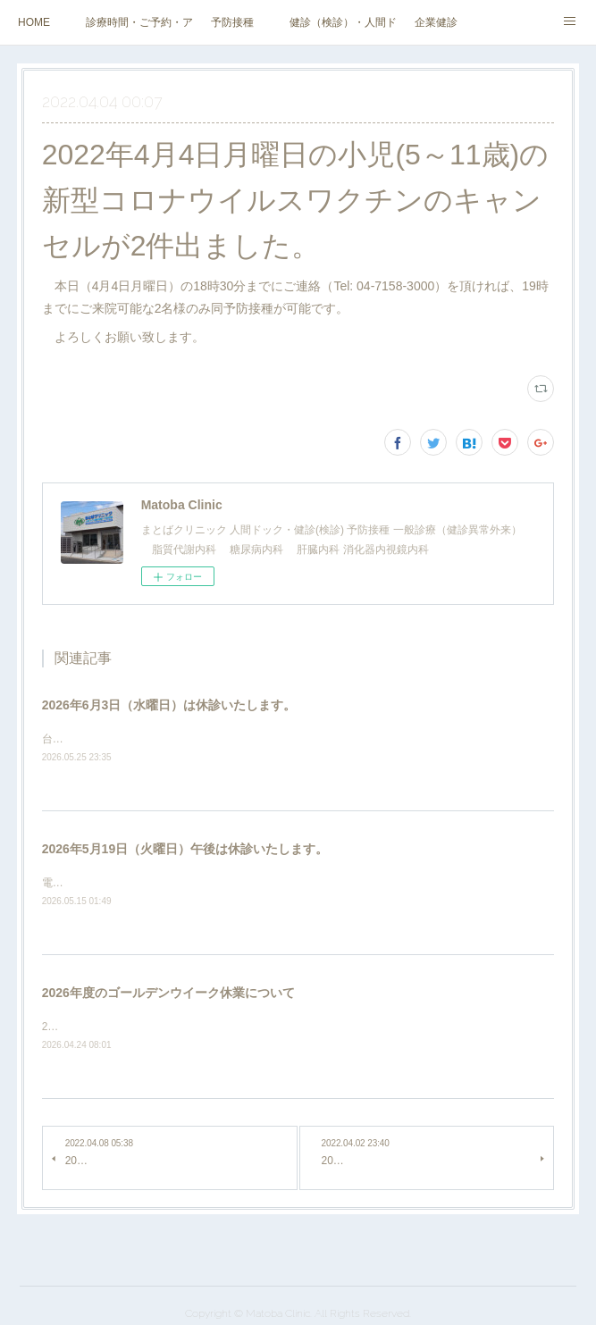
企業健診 (436, 22)
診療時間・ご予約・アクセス (139, 22)
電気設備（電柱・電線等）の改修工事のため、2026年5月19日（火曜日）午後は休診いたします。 (277, 882)
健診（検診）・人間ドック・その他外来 (343, 22)
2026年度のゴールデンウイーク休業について (168, 992)
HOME (34, 22)
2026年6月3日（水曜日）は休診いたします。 (169, 705)
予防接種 (232, 22)
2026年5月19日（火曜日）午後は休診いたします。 (185, 849)
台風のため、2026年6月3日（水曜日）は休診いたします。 (183, 739)
